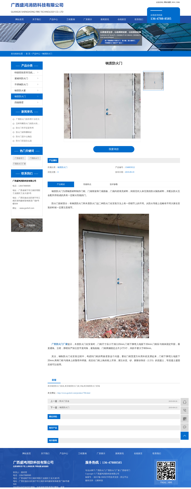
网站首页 (19, 19)
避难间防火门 (21, 78)
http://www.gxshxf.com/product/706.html (73, 393)
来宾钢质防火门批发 (56, 386)
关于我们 (36, 19)
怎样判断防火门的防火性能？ (28, 123)
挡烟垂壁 (19, 102)
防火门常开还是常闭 (25, 128)
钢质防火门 (47, 54)
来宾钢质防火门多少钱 (74, 386)
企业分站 (159, 2)
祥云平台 (124, 477)
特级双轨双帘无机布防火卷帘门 (29, 72)
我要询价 (114, 149)
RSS (173, 2)
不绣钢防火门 (21, 84)
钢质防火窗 (20, 90)
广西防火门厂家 (19, 164)
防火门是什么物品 (24, 137)
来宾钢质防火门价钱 (91, 386)
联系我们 (139, 19)
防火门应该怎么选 (24, 141)
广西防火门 (34, 158)
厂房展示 (88, 19)
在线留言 (122, 19)
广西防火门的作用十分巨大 (28, 119)
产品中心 (53, 19)
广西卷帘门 (19, 158)
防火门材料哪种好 (24, 132)
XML (178, 2)
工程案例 (70, 19)
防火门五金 (64, 401)
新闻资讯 (105, 19)
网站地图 (167, 2)
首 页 (28, 54)
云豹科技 (99, 480)
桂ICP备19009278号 (102, 477)
